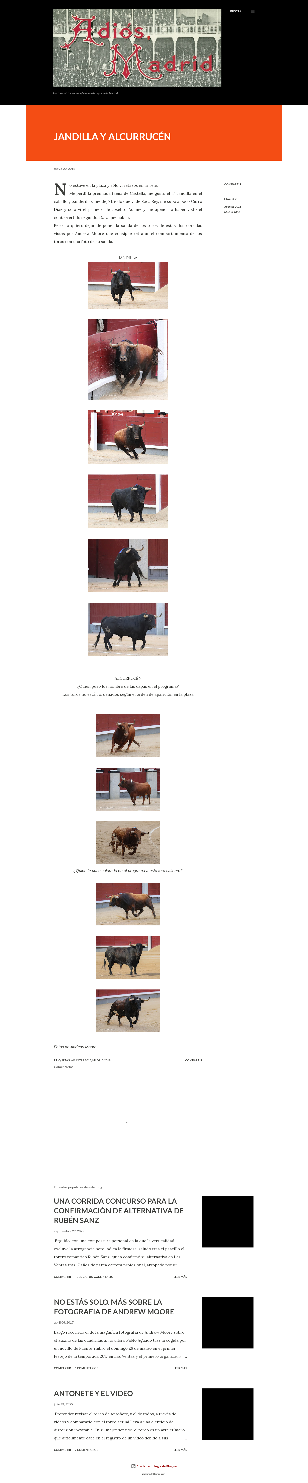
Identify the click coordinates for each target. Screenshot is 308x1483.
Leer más (180, 1276)
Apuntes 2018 (232, 206)
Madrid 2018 (232, 212)
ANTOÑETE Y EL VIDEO (93, 1393)
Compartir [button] (232, 184)
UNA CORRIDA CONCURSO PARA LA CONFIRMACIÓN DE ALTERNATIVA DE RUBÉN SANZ (119, 1210)
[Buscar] (235, 11)
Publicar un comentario (94, 1276)
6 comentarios (86, 1368)
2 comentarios (86, 1449)
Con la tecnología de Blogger (154, 1466)
